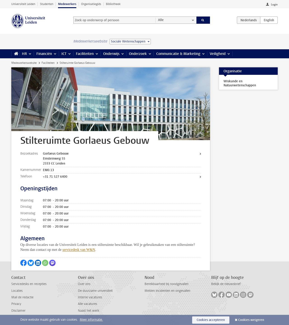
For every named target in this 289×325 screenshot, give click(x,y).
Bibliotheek (113, 4)
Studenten (46, 4)
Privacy (16, 304)
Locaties (17, 291)
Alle (161, 20)
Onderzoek (138, 53)
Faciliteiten (85, 53)
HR (24, 53)
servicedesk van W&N (79, 250)
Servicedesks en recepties (29, 284)
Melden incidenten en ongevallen (167, 291)
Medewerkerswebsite (24, 63)
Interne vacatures (90, 297)
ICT (63, 53)
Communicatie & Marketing (178, 53)
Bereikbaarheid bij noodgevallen (166, 284)
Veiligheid (218, 53)
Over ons (84, 284)
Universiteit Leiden (23, 4)
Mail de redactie (22, 297)
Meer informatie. (91, 320)
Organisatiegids (91, 4)
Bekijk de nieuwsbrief (226, 284)
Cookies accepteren (211, 320)
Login (274, 4)
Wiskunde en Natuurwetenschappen (240, 83)
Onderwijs (111, 53)
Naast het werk (88, 311)
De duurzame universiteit (95, 291)
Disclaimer (18, 311)
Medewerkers (67, 4)
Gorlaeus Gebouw (56, 153)
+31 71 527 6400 (55, 176)
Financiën (44, 53)
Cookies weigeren (251, 320)
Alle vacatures (87, 304)
